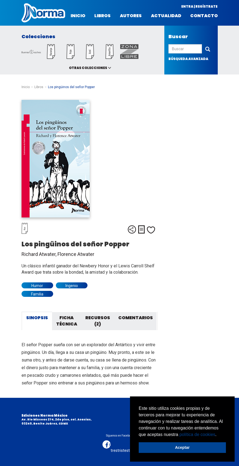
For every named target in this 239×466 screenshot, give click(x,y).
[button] (218, 435)
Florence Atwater (76, 254)
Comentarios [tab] (135, 318)
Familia (37, 294)
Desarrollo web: (107, 445)
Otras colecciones (88, 67)
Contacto (204, 16)
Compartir (132, 229)
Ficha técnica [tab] (66, 321)
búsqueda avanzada (188, 58)
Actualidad (166, 16)
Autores (131, 15)
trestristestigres (124, 450)
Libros (102, 16)
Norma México (43, 12)
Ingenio (71, 285)
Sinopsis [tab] (37, 318)
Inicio (78, 16)
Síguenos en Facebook (119, 435)
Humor (37, 285)
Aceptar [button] (182, 447)
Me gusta (151, 230)
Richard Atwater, (40, 254)
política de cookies (197, 434)
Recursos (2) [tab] (97, 321)
